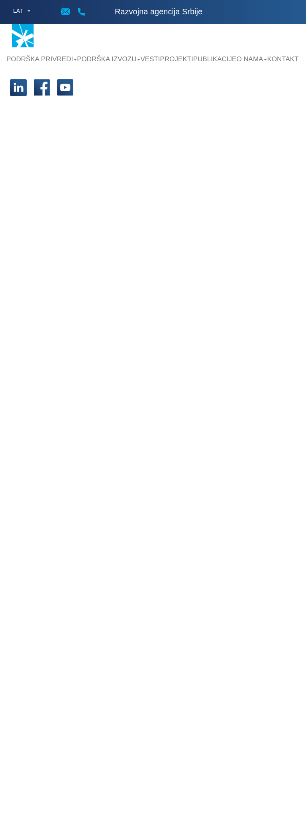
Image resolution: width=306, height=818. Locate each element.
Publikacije (215, 59)
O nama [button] (251, 59)
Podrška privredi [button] (41, 59)
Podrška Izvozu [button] (108, 59)
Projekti (176, 59)
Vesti (150, 59)
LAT (18, 11)
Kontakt (282, 59)
